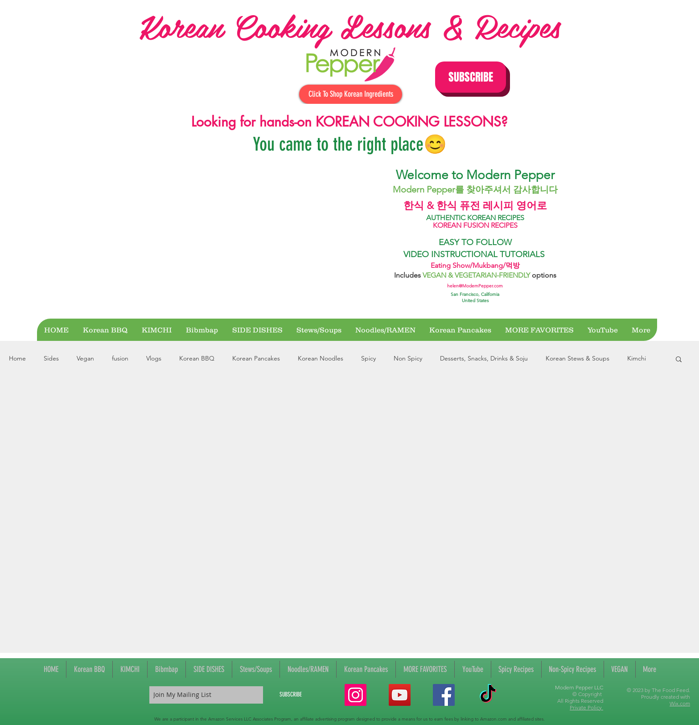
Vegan (85, 358)
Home (17, 358)
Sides (51, 358)
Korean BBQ (196, 358)
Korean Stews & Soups (577, 358)
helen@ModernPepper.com (475, 286)
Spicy (368, 358)
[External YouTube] (256, 237)
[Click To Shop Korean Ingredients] (350, 94)
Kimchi (636, 358)
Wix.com (680, 703)
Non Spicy (408, 358)
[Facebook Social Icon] (444, 695)
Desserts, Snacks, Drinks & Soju (484, 358)
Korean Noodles (320, 358)
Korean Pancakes (256, 358)
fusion (120, 358)
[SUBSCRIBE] (290, 695)
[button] (470, 77)
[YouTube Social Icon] (400, 695)
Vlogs (153, 358)
